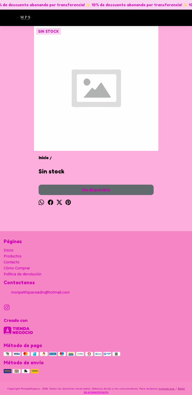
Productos (13, 256)
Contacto (11, 262)
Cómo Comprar (17, 268)
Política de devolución (22, 274)
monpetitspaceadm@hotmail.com (37, 292)
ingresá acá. (167, 388)
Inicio (8, 250)
